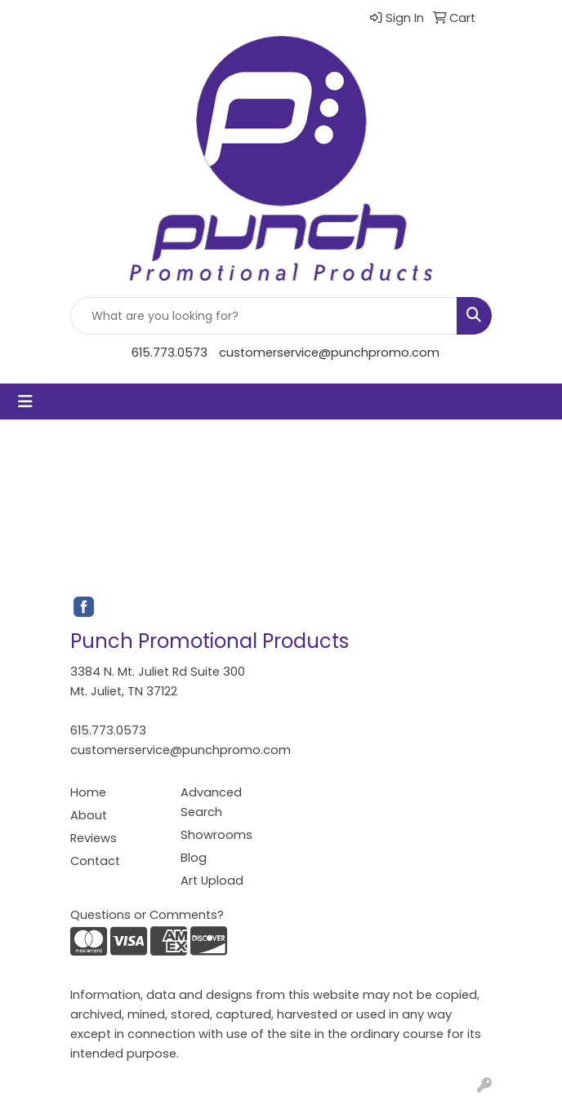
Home (88, 792)
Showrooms (216, 835)
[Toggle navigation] (25, 401)
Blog (194, 858)
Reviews (93, 838)
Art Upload (212, 880)
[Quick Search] (263, 316)
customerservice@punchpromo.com (329, 352)
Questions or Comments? (147, 915)
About (88, 815)
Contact (95, 861)
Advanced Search (211, 802)
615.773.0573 (169, 352)
